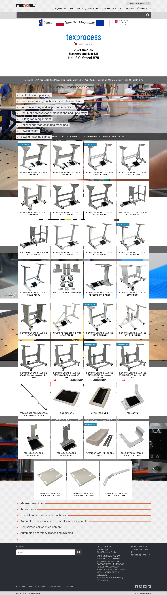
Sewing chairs (27, 130)
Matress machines (30, 503)
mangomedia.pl (145, 593)
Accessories (26, 509)
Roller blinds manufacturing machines (42, 124)
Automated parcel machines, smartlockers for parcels (51, 521)
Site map (69, 586)
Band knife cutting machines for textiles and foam (49, 101)
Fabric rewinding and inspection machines (44, 107)
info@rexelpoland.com (140, 555)
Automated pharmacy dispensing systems (44, 532)
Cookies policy (55, 586)
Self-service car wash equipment (38, 527)
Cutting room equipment (33, 119)
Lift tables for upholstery (33, 95)
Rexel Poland (35, 593)
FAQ (84, 8)
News (91, 8)
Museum (130, 8)
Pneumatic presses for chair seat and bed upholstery (51, 113)
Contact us (144, 8)
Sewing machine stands (33, 136)
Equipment (61, 8)
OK (78, 552)
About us (75, 8)
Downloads (103, 8)
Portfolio (118, 8)
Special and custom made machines (41, 515)
